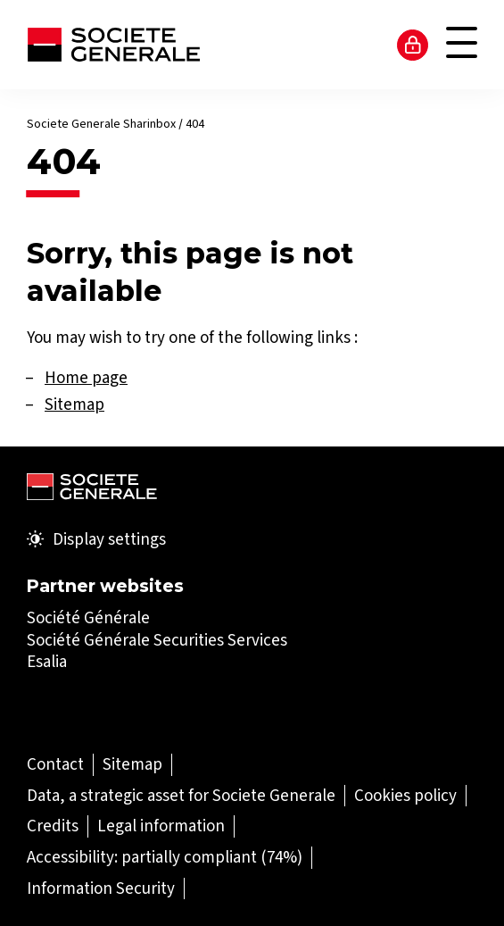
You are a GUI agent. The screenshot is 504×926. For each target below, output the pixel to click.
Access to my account (413, 45)
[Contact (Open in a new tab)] (55, 764)
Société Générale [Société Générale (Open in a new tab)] (88, 617)
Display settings (96, 539)
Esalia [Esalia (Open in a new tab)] (47, 661)
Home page (86, 377)
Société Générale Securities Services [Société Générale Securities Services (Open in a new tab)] (157, 640)
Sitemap (74, 404)
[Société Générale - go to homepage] (113, 45)
